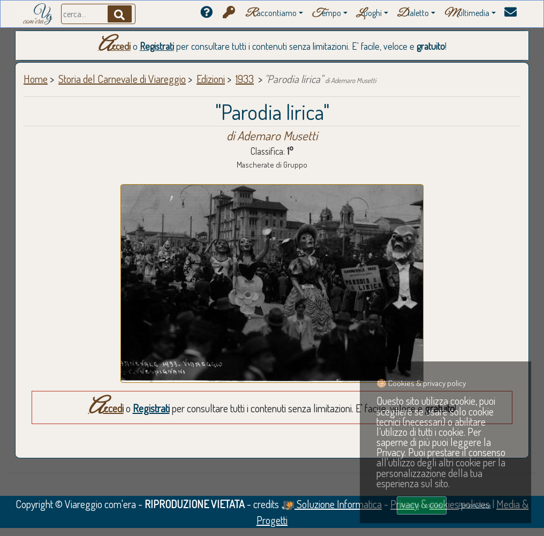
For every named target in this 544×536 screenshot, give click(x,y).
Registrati (157, 46)
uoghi (369, 13)
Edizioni (211, 79)
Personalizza (474, 505)
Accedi (114, 46)
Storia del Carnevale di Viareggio (122, 79)
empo (326, 13)
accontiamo (271, 13)
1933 (245, 79)
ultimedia (466, 13)
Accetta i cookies (421, 505)
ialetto (413, 13)
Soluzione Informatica (331, 504)
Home (36, 79)
